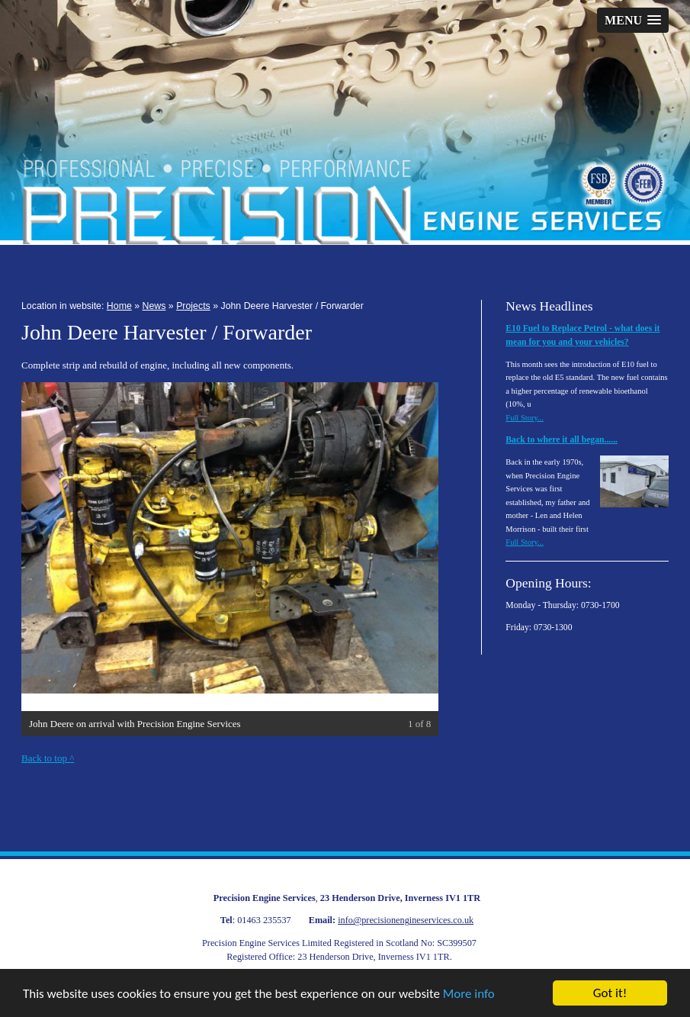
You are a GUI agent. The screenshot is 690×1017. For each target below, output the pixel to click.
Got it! (610, 993)
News (154, 306)
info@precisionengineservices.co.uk (405, 920)
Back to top (47, 758)
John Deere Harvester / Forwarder (291, 306)
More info (469, 994)
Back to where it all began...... (561, 440)
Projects (193, 306)
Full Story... (524, 418)
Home (119, 306)
